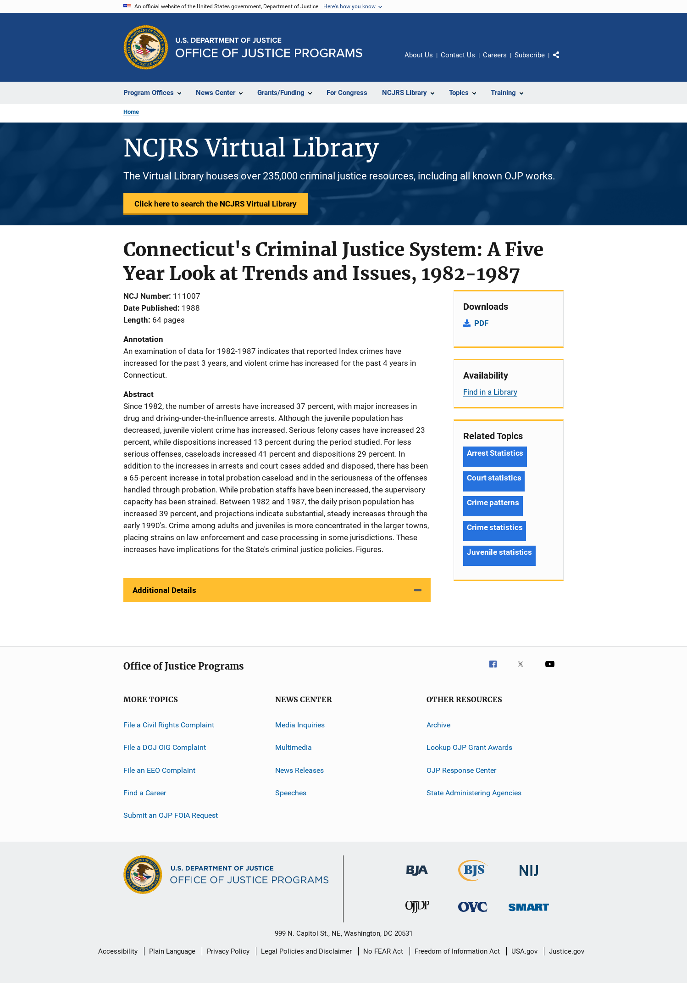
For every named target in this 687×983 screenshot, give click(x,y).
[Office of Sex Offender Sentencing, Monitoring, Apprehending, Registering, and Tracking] (529, 912)
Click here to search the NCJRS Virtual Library (215, 203)
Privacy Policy (228, 951)
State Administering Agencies (474, 792)
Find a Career (144, 792)
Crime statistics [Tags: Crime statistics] (494, 527)
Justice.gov (566, 951)
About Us (418, 55)
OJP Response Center (461, 770)
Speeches (290, 792)
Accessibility (118, 951)
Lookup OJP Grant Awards (469, 747)
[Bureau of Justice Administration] (417, 877)
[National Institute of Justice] (529, 878)
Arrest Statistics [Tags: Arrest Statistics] (495, 453)
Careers (495, 55)
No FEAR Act (383, 951)
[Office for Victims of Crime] (473, 913)
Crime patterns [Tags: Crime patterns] (493, 502)
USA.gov (524, 951)
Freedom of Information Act (457, 951)
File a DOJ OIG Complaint (164, 747)
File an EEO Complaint (159, 770)
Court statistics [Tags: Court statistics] (494, 477)
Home (131, 111)
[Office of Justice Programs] (145, 47)
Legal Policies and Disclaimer (306, 951)
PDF (481, 323)
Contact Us (458, 55)
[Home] (269, 47)
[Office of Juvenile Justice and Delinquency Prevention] (417, 914)
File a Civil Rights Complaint (168, 724)
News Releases (299, 770)
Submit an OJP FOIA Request (170, 815)
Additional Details (164, 590)
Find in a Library (490, 392)
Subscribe (530, 55)
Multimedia (293, 747)
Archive (438, 724)
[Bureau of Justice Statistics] (473, 883)
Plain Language (172, 951)
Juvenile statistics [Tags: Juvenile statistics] (499, 552)
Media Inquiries (300, 724)
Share (563, 61)
